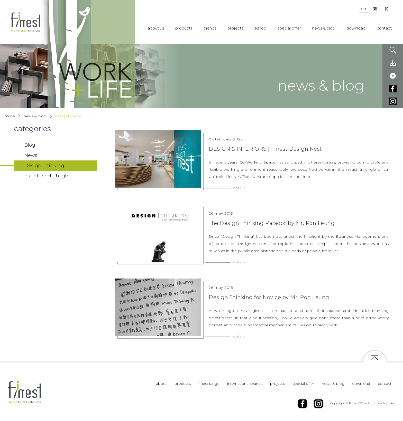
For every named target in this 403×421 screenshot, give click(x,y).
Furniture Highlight (47, 176)
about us (156, 28)
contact (384, 28)
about (161, 383)
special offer (289, 28)
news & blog (323, 28)
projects (235, 28)
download (355, 28)
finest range (208, 383)
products (183, 28)
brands (210, 28)
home (9, 116)
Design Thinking (69, 116)
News (30, 155)
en (363, 8)
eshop (260, 28)
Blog (29, 145)
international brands (244, 383)
